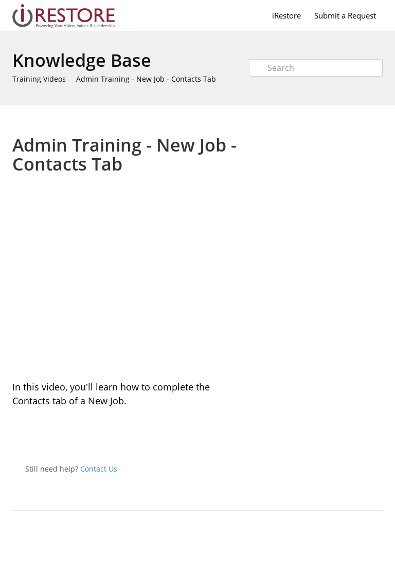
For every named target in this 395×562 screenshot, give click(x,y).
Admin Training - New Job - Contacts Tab (146, 79)
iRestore (286, 15)
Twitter (220, 436)
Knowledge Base (81, 60)
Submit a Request (345, 15)
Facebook (240, 436)
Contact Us (98, 469)
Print (214, 120)
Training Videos (39, 79)
